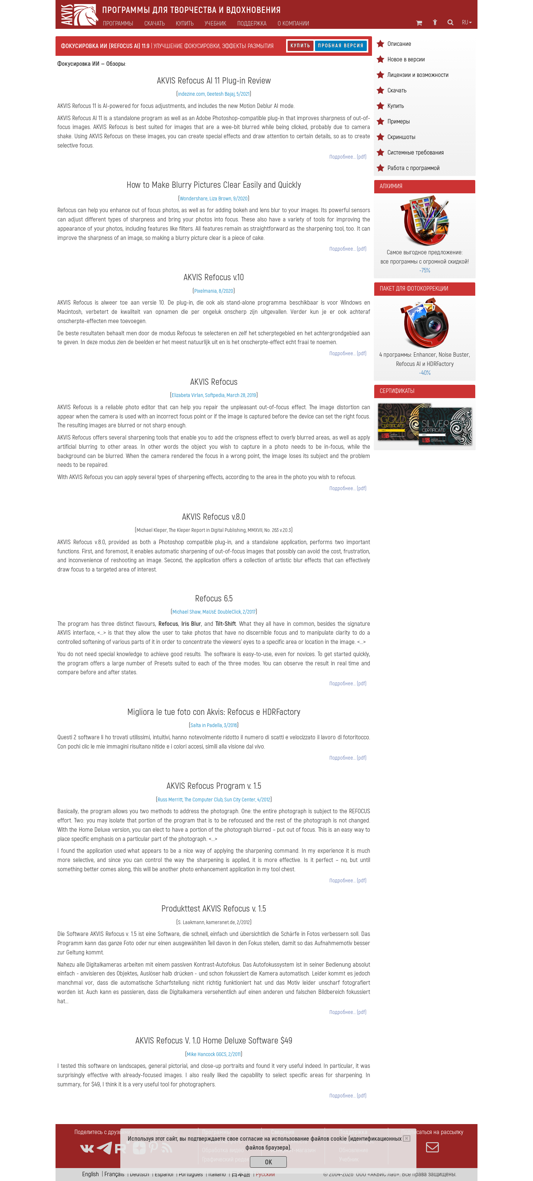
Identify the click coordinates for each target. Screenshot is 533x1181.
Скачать (154, 23)
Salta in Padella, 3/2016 (214, 725)
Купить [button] (185, 23)
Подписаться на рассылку (432, 1140)
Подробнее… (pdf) (347, 156)
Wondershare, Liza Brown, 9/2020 (214, 198)
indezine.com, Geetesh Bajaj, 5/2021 (213, 94)
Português (191, 1174)
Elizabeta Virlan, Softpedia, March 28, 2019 (214, 395)
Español (164, 1174)
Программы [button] (118, 23)
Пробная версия (341, 46)
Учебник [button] (215, 23)
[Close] (406, 1138)
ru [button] (467, 22)
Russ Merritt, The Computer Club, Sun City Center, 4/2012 (214, 799)
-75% (424, 270)
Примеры (399, 121)
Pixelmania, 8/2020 (213, 291)
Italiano (217, 1174)
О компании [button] (293, 23)
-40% (424, 373)
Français (114, 1174)
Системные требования (416, 152)
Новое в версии (406, 59)
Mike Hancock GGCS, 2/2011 (214, 1054)
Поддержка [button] (251, 23)
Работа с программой (414, 168)
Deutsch (139, 1174)
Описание (399, 44)
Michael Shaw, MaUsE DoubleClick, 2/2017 (213, 611)
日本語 (240, 1174)
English (90, 1174)
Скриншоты (401, 137)
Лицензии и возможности (418, 75)
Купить (301, 46)
